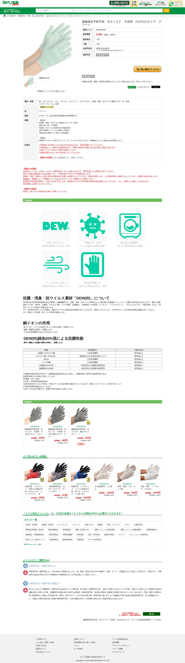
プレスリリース (118, 652)
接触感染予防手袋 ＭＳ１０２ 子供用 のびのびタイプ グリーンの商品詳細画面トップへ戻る (122, 620)
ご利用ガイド (41, 639)
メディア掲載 (117, 649)
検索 (166, 10)
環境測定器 (67, 530)
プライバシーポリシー (121, 645)
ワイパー (122, 535)
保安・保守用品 (94, 535)
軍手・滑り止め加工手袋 (35, 16)
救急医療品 (54, 539)
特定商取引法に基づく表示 (84, 642)
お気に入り (131, 87)
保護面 (100, 525)
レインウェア (62, 525)
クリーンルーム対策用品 (139, 535)
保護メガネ (89, 525)
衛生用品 (80, 535)
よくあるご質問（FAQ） (45, 642)
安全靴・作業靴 (31, 525)
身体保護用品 (53, 530)
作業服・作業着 (47, 525)
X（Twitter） (79, 649)
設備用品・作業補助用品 (34, 535)
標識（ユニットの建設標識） (131, 530)
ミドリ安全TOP (9, 16)
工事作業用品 (53, 535)
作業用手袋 (21, 16)
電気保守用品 (109, 535)
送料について (79, 639)
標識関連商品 (152, 530)
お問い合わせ (41, 645)
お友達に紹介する (143, 87)
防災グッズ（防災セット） (35, 539)
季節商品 (80, 539)
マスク (127, 525)
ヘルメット (76, 525)
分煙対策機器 (67, 535)
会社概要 (115, 642)
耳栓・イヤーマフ (113, 525)
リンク (76, 645)
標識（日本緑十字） (82, 530)
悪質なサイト (41, 649)
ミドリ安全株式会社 (120, 639)
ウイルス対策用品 (94, 539)
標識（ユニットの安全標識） (105, 530)
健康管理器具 (67, 539)
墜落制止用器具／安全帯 (34, 530)
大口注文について (43, 652)
